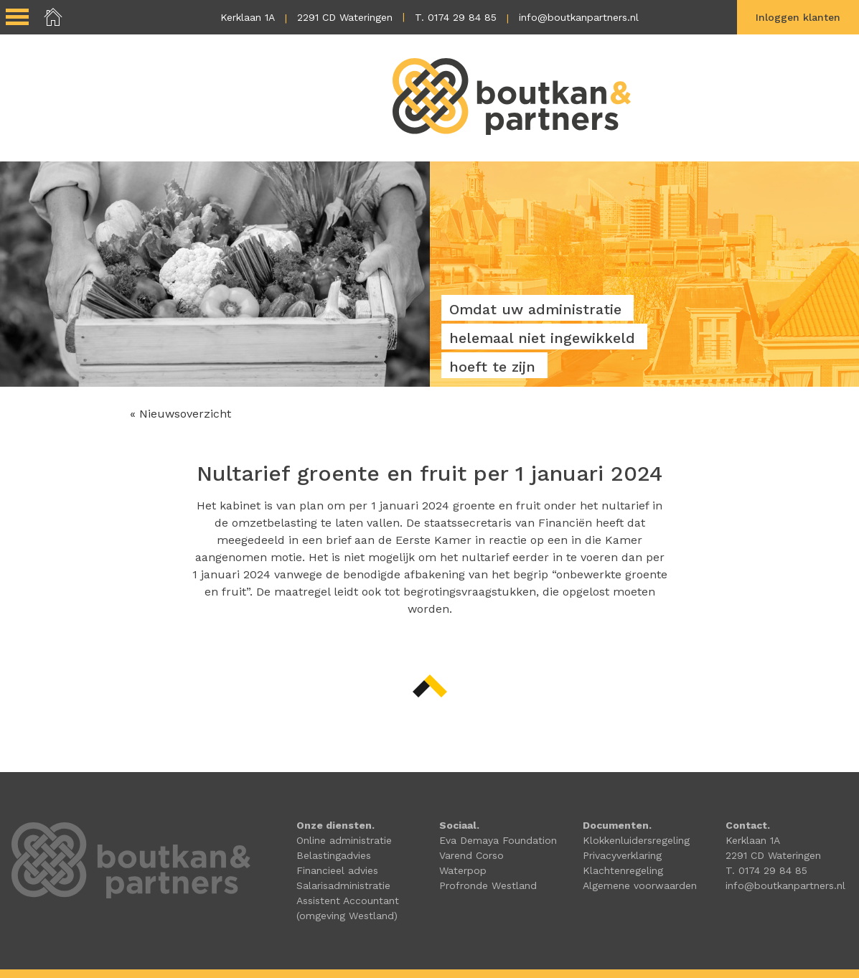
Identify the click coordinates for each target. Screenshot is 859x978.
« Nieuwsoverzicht (180, 413)
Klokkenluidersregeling (636, 840)
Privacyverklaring (622, 855)
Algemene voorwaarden (640, 885)
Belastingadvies (333, 855)
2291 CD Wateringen (345, 17)
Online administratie (344, 840)
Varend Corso (471, 855)
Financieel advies (337, 870)
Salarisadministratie (343, 885)
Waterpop (463, 870)
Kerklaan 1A (247, 17)
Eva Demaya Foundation (498, 840)
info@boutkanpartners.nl (579, 17)
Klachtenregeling (623, 870)
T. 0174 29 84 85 (456, 17)
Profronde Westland (488, 885)
